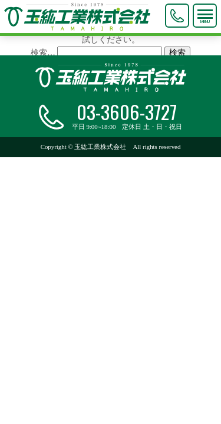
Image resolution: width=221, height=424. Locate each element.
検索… (43, 52)
